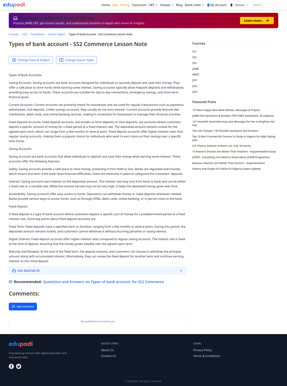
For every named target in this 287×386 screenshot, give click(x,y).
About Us (107, 350)
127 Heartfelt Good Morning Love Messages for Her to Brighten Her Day (233, 123)
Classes (167, 5)
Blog (179, 5)
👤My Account (216, 5)
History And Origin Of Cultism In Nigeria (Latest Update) (226, 168)
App (115, 5)
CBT (153, 5)
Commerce (38, 34)
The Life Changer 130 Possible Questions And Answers (225, 130)
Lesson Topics (56, 34)
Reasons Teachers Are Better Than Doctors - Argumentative (228, 163)
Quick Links (194, 5)
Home (106, 5)
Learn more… (256, 20)
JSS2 (194, 86)
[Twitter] (18, 366)
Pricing (125, 5)
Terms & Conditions (206, 356)
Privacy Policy (202, 350)
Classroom (139, 5)
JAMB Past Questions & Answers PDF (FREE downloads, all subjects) (233, 115)
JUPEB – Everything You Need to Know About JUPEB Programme (231, 157)
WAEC (195, 74)
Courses (14, 34)
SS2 (25, 34)
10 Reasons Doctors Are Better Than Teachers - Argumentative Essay (234, 151)
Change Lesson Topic (76, 60)
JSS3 (194, 91)
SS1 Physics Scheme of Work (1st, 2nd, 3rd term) (221, 146)
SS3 (194, 63)
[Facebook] (11, 366)
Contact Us (108, 356)
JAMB (195, 68)
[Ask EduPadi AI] (98, 270)
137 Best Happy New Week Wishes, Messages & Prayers (226, 110)
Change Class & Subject (31, 60)
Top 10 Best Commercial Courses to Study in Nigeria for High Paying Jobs (233, 138)
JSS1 (194, 80)
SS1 (194, 51)
